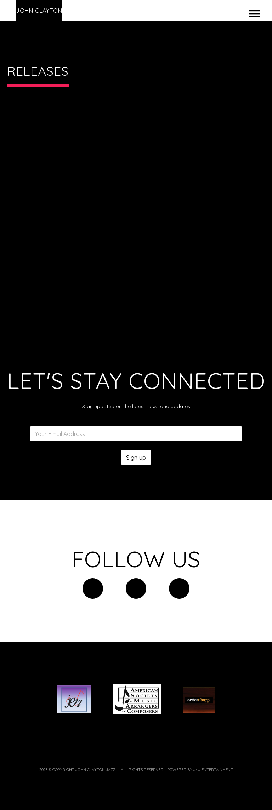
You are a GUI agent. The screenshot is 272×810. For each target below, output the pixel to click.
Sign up (136, 457)
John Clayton (39, 10)
